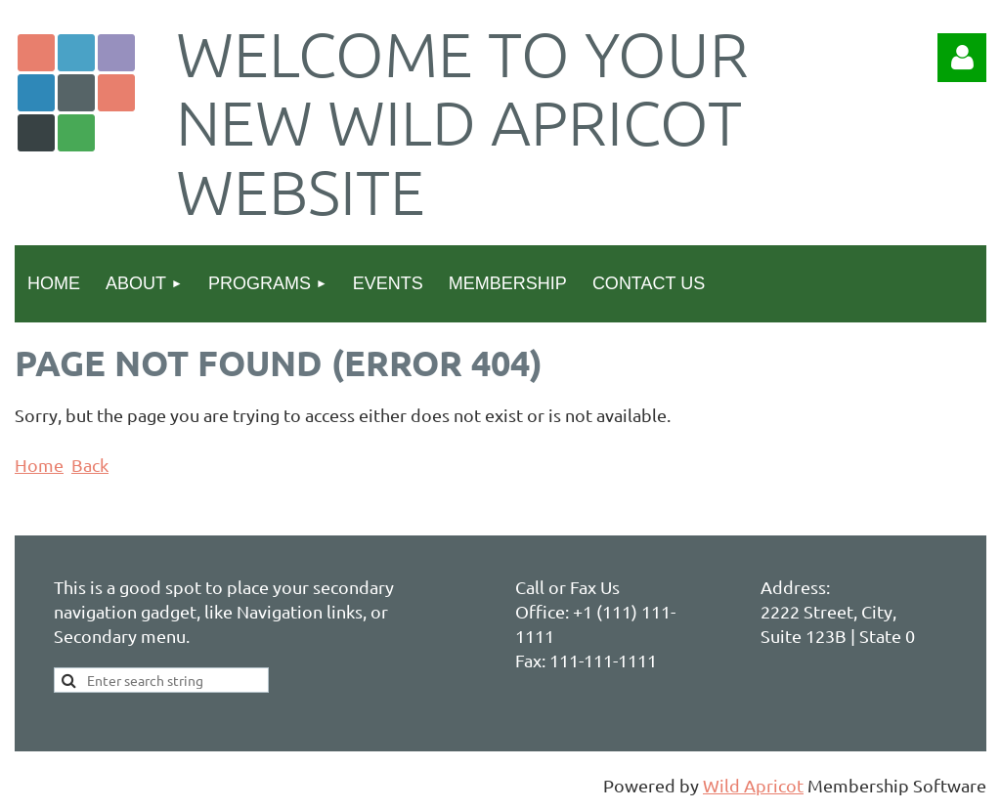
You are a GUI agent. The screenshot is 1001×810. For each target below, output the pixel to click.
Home (39, 464)
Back (90, 464)
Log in (961, 57)
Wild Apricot (753, 785)
